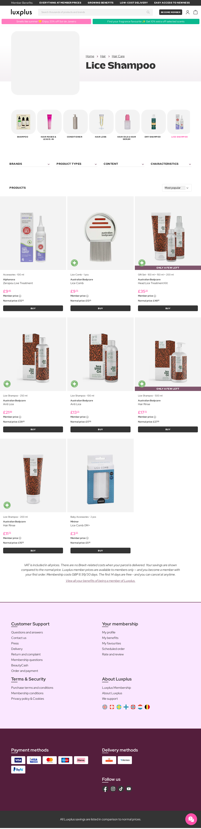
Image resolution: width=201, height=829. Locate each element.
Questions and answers (27, 633)
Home (90, 56)
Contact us (18, 639)
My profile (108, 633)
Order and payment (24, 672)
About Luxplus (112, 694)
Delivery (17, 650)
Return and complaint (26, 655)
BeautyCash (19, 666)
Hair (103, 56)
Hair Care (118, 56)
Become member (169, 12)
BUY (33, 308)
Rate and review (113, 655)
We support (110, 700)
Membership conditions (27, 694)
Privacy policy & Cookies (27, 700)
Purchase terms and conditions (32, 689)
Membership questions (27, 661)
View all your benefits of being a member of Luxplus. (100, 582)
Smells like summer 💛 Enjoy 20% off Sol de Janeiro (46, 21)
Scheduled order (113, 650)
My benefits (110, 639)
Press (15, 644)
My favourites (111, 644)
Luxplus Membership (116, 689)
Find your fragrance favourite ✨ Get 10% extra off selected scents (146, 21)
